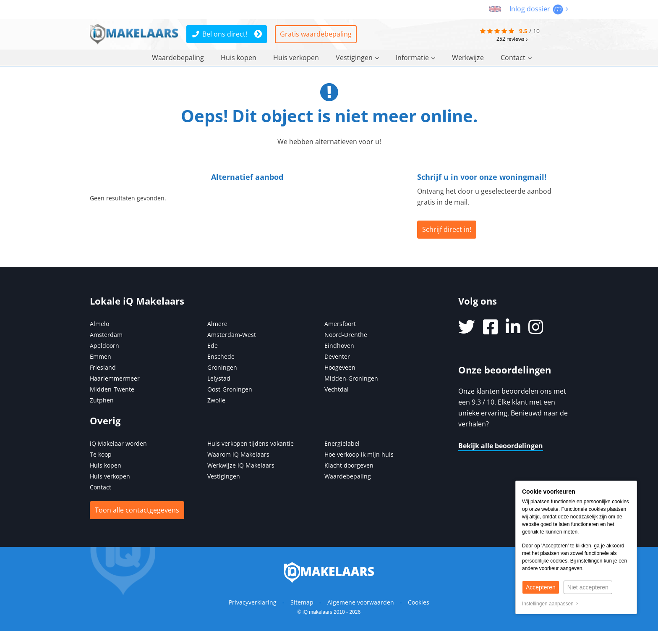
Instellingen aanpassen (550, 604)
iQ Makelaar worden (118, 443)
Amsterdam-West (231, 335)
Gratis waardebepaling (316, 34)
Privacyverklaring (253, 602)
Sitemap (301, 602)
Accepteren (541, 587)
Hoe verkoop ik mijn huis (359, 454)
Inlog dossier (538, 8)
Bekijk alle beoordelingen (500, 445)
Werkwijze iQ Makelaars (240, 465)
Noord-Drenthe (345, 335)
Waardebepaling (178, 57)
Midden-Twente (112, 389)
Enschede (221, 356)
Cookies (418, 602)
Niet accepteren (587, 587)
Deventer (337, 356)
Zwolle (216, 400)
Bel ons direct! (219, 34)
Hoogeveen (339, 367)
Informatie (415, 57)
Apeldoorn (104, 346)
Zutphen (102, 400)
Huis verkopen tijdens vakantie (250, 443)
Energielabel (342, 443)
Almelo (99, 324)
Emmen (100, 356)
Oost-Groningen (229, 389)
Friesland (103, 367)
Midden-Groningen (351, 378)
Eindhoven (339, 346)
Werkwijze (468, 57)
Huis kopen (238, 57)
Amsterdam (106, 335)
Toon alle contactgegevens (137, 510)
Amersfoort (340, 324)
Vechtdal (336, 389)
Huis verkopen (296, 57)
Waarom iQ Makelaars (238, 454)
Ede (212, 346)
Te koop (101, 454)
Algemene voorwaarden (360, 602)
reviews (511, 38)
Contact (516, 57)
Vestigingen (357, 57)
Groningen (222, 367)
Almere (217, 324)
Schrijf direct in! (446, 229)
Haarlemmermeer (115, 378)
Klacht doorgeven (348, 465)
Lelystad (218, 378)
